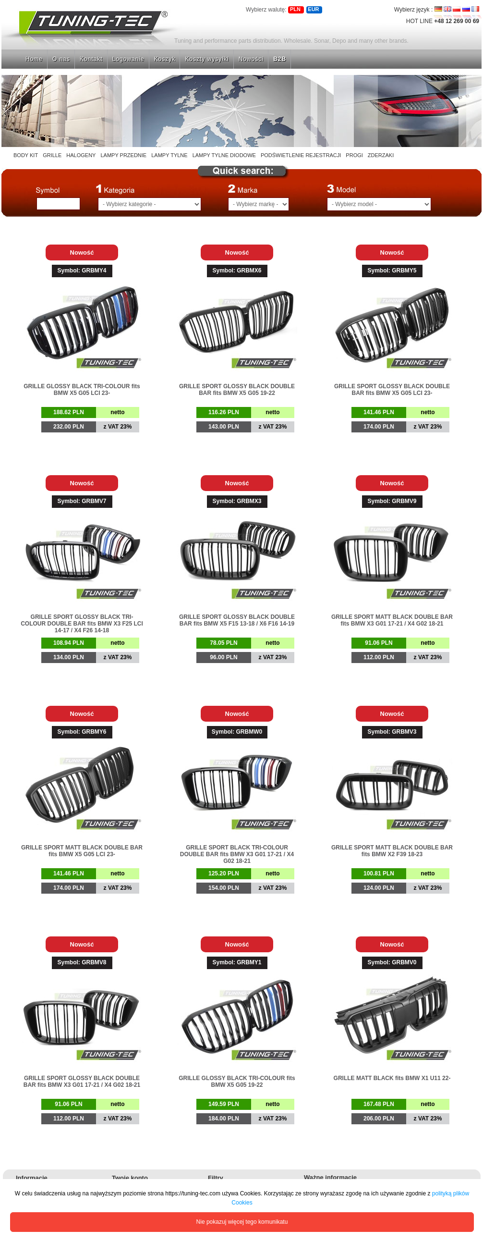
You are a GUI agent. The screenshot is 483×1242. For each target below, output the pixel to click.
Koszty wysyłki (207, 59)
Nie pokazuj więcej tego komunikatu (242, 1221)
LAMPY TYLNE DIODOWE (224, 155)
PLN (295, 9)
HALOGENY (81, 155)
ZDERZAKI (381, 155)
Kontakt (91, 59)
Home (34, 59)
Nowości (251, 59)
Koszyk (165, 59)
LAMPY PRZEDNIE (123, 155)
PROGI (354, 155)
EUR (313, 9)
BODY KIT (25, 155)
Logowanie (128, 59)
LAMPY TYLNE (169, 155)
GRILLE (52, 155)
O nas (61, 59)
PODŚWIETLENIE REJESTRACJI (301, 155)
